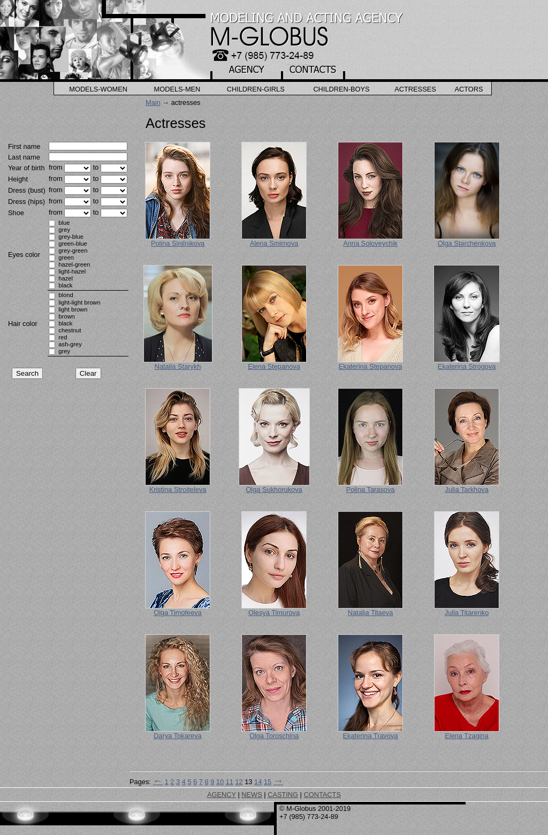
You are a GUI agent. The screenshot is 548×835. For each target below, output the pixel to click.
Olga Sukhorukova (274, 489)
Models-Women (98, 89)
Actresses (415, 89)
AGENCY (221, 795)
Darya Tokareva (177, 736)
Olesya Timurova (274, 613)
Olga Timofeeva (178, 613)
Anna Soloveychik (370, 243)
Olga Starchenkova (467, 243)
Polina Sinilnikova (177, 243)
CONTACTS (321, 795)
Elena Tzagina (467, 736)
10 (220, 782)
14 (258, 782)
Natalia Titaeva (370, 613)
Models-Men (177, 89)
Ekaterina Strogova (467, 366)
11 (229, 782)
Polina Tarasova (370, 489)
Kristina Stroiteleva (178, 489)
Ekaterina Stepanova (370, 366)
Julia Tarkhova (467, 489)
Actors (468, 89)
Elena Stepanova (274, 366)
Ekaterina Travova (370, 736)
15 (267, 782)
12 (238, 782)
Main (153, 102)
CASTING (283, 795)
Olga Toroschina (274, 736)
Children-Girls (256, 89)
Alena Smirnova (274, 243)
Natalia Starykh (178, 366)
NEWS (251, 795)
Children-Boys (341, 89)
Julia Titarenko (467, 613)
